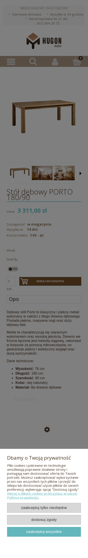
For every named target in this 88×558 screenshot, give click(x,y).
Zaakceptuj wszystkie (44, 531)
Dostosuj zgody (44, 519)
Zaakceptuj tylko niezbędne (44, 507)
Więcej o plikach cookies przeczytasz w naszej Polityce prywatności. (42, 495)
